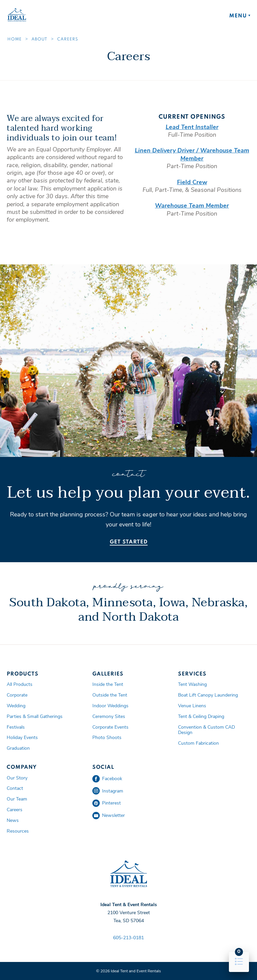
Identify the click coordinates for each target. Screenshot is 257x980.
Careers (67, 39)
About (39, 39)
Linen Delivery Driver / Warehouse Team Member (192, 154)
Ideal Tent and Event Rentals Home (17, 15)
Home (14, 39)
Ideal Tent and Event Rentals (128, 874)
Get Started (129, 542)
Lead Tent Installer (192, 127)
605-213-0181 (128, 938)
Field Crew (192, 182)
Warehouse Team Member (192, 206)
